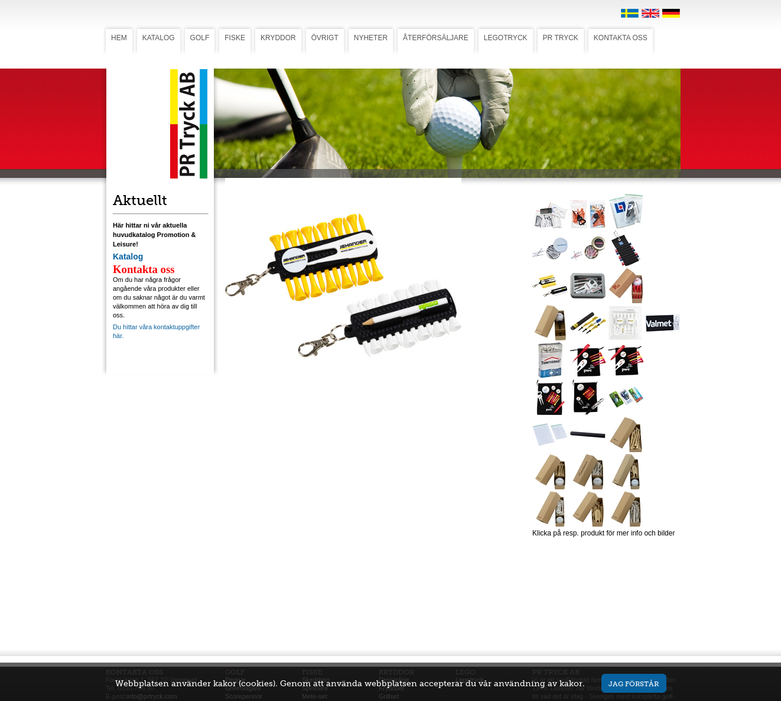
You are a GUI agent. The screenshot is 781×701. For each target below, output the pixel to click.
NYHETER (371, 38)
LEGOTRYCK (506, 38)
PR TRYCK (560, 38)
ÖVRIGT (325, 38)
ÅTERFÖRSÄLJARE (435, 38)
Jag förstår (633, 683)
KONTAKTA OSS (620, 38)
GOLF (200, 38)
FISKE (234, 38)
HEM (119, 38)
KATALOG (158, 38)
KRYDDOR (278, 38)
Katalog (128, 256)
